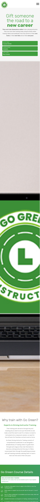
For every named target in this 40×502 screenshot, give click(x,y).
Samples (20, 48)
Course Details (20, 43)
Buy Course (20, 53)
